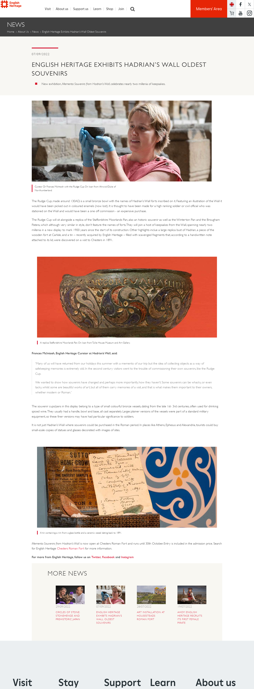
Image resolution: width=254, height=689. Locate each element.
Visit (50, 9)
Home (10, 31)
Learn (99, 9)
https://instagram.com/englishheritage (249, 13)
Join (123, 9)
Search (134, 9)
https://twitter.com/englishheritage (249, 4)
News (35, 31)
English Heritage (19, 7)
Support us (82, 9)
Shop (111, 9)
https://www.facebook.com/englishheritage (240, 4)
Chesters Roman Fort (70, 548)
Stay (68, 682)
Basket (231, 13)
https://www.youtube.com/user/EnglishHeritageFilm (240, 13)
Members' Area (209, 8)
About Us (23, 31)
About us (64, 9)
